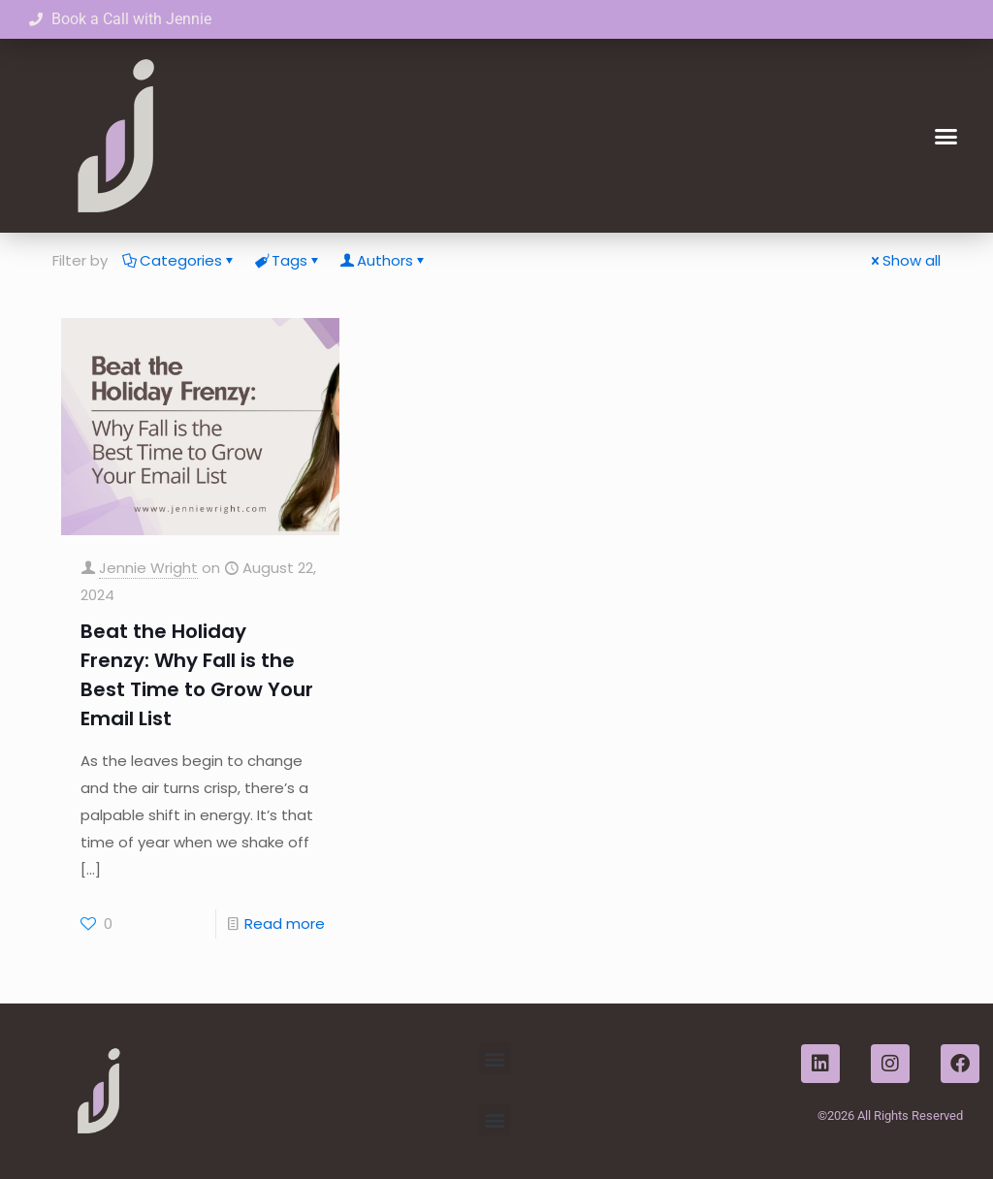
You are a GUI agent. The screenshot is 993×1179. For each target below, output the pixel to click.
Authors (383, 260)
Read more (284, 923)
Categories (179, 260)
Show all (904, 260)
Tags (288, 260)
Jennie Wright (148, 568)
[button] (945, 135)
